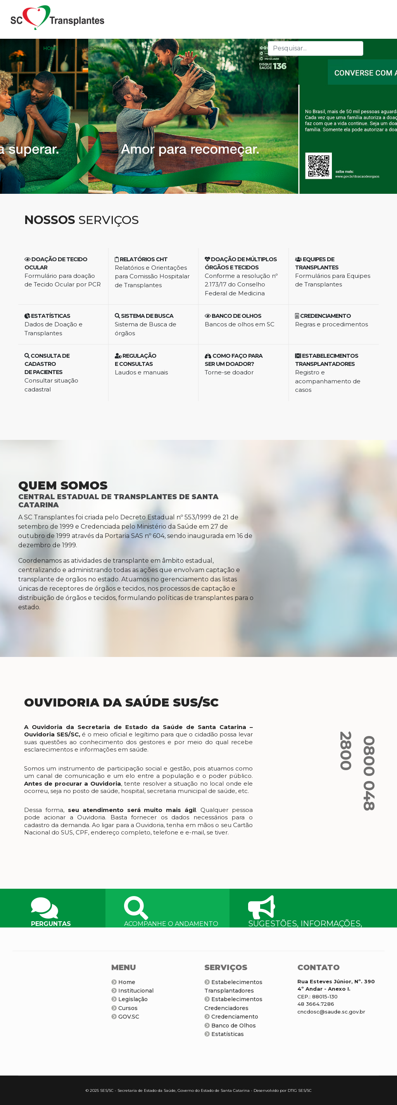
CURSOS (173, 48)
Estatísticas (224, 1034)
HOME (51, 48)
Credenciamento (231, 1016)
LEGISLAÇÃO (134, 48)
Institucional (132, 990)
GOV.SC (125, 1016)
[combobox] (315, 48)
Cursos (124, 1008)
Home (123, 982)
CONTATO (207, 48)
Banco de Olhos (230, 1025)
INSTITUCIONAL (89, 48)
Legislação (129, 999)
